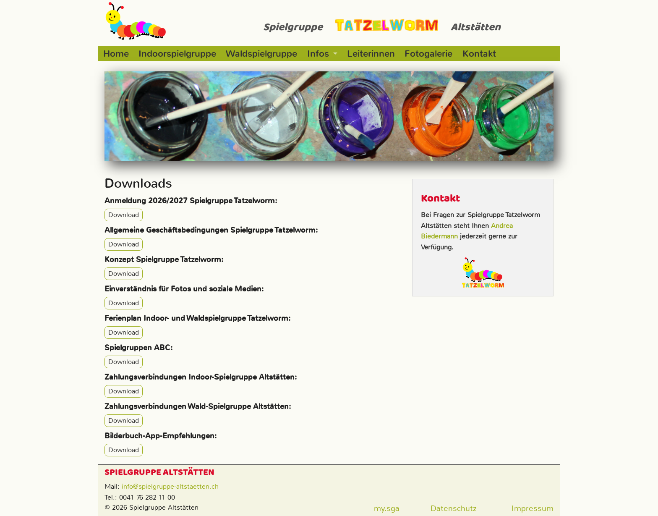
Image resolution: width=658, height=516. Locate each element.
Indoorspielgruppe (177, 53)
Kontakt (479, 53)
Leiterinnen (371, 53)
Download (123, 215)
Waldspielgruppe (261, 53)
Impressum (533, 508)
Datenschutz (454, 508)
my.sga (387, 508)
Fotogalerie (428, 53)
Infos (318, 53)
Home (116, 53)
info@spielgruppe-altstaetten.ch (170, 486)
